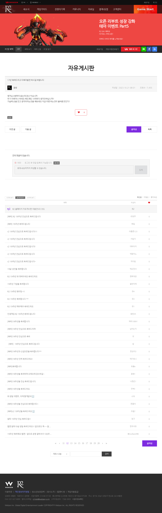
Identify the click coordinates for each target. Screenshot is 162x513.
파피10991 (133, 321)
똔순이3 (133, 351)
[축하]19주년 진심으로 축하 (18, 336)
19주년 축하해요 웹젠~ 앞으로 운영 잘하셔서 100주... (29, 434)
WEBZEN (9, 484)
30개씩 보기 (20, 197)
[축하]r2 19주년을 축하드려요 (21, 411)
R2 (8, 9)
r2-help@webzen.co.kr (41, 499)
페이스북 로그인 (149, 49)
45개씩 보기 (30, 197)
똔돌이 (133, 404)
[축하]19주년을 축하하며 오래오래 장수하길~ (25, 374)
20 (98, 443)
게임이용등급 (73, 492)
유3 (133, 299)
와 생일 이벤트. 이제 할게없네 (20, 396)
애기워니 (133, 359)
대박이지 (133, 246)
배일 (133, 224)
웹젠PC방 (61, 492)
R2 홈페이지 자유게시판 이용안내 (28, 209)
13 (71, 443)
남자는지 (133, 329)
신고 (9, 117)
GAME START (145, 9)
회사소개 (50, 492)
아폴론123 (133, 231)
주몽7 (133, 411)
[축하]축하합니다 (14, 366)
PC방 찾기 (47, 49)
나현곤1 (133, 381)
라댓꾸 (133, 216)
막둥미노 (133, 254)
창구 (133, 419)
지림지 (133, 239)
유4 (133, 291)
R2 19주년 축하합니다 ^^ (17, 299)
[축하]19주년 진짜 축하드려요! (20, 359)
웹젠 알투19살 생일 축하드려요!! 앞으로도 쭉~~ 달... (29, 426)
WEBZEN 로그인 (131, 49)
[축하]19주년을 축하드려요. (18, 389)
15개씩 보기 (10, 197)
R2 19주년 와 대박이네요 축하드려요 (22, 276)
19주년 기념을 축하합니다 (18, 284)
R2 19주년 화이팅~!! (16, 291)
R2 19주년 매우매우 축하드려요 (20, 306)
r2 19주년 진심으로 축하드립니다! (21, 246)
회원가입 (146, 2)
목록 (149, 129)
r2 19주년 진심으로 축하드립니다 (21, 239)
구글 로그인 (154, 49)
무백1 (133, 389)
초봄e (133, 366)
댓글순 (146, 197)
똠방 (15, 88)
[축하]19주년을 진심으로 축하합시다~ (23, 404)
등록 (141, 170)
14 (75, 443)
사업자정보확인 (77, 499)
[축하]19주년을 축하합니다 (18, 321)
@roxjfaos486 (133, 434)
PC (25, 2)
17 (87, 443)
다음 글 (28, 129)
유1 (133, 306)
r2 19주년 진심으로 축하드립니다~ (21, 261)
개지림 (133, 261)
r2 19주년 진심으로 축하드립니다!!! (22, 231)
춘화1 (133, 374)
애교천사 (133, 269)
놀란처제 (133, 284)
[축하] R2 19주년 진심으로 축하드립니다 (24, 216)
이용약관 (8, 492)
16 (83, 443)
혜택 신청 (37, 49)
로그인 (155, 2)
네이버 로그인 (143, 49)
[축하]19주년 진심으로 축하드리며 (21, 329)
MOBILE (35, 2)
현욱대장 (133, 276)
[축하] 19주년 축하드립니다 (18, 224)
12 (67, 443)
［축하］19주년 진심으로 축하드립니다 (23, 344)
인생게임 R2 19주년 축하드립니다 (21, 314)
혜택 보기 (28, 49)
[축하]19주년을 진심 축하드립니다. (21, 381)
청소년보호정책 (38, 492)
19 (95, 443)
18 (91, 443)
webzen (12, 2)
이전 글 (12, 129)
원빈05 (133, 314)
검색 (106, 454)
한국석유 (133, 426)
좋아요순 (154, 197)
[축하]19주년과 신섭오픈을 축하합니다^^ (24, 351)
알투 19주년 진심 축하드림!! (19, 419)
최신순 (139, 197)
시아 (133, 396)
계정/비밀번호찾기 (112, 49)
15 (79, 443)
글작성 (134, 129)
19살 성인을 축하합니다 (17, 269)
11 (63, 443)
